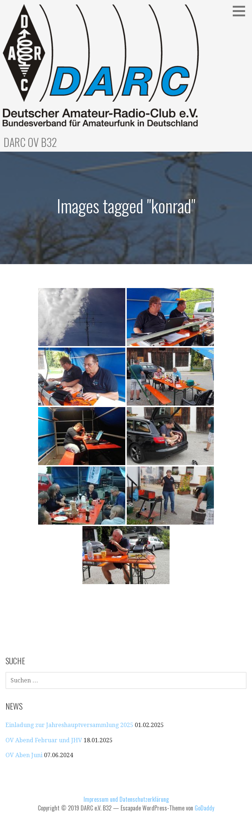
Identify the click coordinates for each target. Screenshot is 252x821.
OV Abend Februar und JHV (43, 740)
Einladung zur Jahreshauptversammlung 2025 (69, 725)
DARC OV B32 (30, 142)
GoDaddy (204, 808)
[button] (241, 10)
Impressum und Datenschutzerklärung (126, 799)
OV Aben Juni (23, 755)
